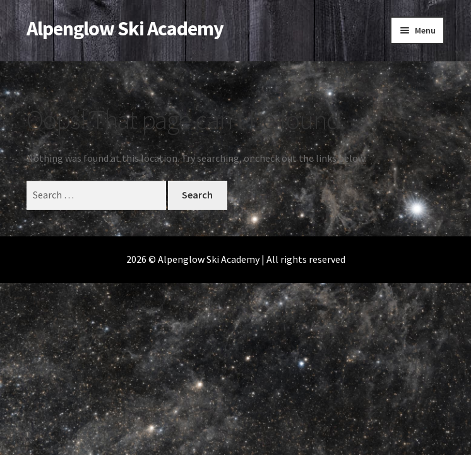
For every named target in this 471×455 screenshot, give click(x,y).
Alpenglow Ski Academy (125, 28)
